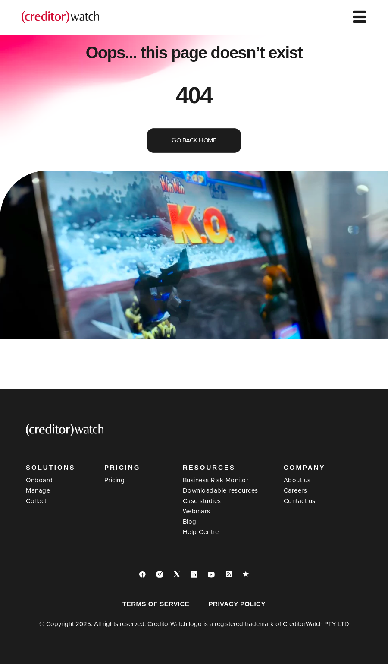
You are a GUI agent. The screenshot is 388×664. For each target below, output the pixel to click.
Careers (295, 490)
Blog (190, 521)
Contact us (300, 501)
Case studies (202, 501)
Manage (38, 490)
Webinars (196, 511)
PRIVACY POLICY (237, 603)
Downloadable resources (220, 490)
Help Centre (201, 532)
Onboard (39, 480)
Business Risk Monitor (216, 480)
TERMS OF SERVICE (155, 603)
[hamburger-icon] (359, 17)
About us (297, 480)
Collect (36, 501)
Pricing (114, 480)
